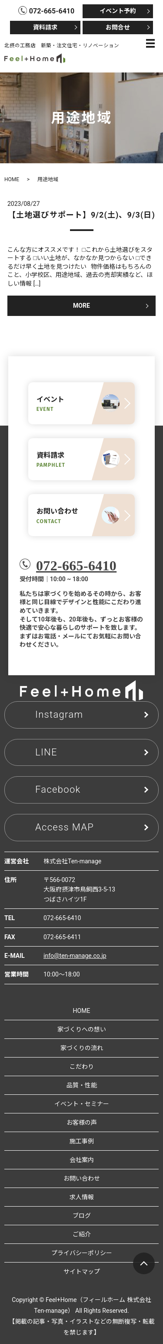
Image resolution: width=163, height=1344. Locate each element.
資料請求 (45, 27)
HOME (11, 179)
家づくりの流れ (81, 1048)
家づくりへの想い (81, 1029)
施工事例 (82, 1141)
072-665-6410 (76, 565)
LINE (46, 752)
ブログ (82, 1215)
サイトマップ (81, 1271)
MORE (81, 305)
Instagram (59, 714)
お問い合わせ (81, 1178)
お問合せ (118, 27)
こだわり (82, 1066)
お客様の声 (82, 1122)
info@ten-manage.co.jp (74, 955)
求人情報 (82, 1197)
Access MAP (64, 827)
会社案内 (82, 1159)
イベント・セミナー (81, 1103)
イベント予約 (118, 10)
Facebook (58, 789)
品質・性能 (82, 1085)
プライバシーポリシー (81, 1253)
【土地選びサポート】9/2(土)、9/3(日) (81, 214)
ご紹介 (82, 1234)
